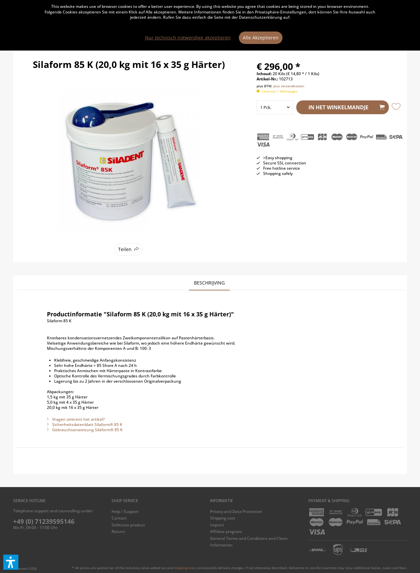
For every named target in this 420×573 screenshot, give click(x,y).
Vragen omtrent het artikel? (76, 419)
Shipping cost (222, 518)
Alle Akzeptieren (261, 37)
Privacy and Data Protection (236, 511)
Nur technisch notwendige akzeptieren (188, 37)
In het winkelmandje (346, 106)
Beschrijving (209, 283)
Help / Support (125, 511)
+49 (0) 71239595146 (43, 521)
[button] (10, 562)
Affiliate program (226, 531)
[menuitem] (159, 511)
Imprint (217, 525)
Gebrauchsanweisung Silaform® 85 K (85, 430)
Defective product (128, 525)
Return (118, 531)
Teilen (125, 249)
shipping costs (185, 567)
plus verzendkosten (288, 86)
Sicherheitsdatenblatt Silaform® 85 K (84, 424)
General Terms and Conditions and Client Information (249, 542)
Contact (119, 518)
